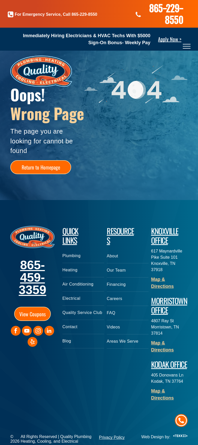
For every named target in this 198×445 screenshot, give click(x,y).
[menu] (186, 46)
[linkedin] (49, 331)
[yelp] (32, 342)
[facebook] (16, 331)
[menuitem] (83, 256)
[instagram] (38, 331)
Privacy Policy (112, 437)
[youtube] (27, 331)
